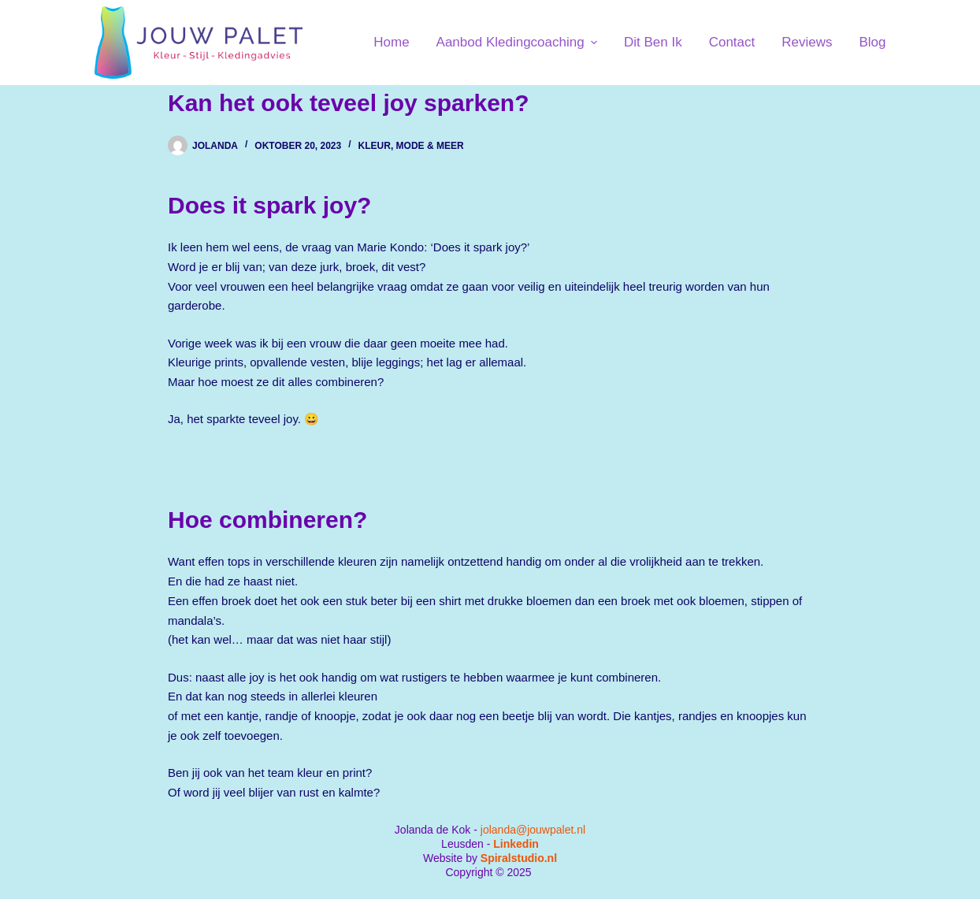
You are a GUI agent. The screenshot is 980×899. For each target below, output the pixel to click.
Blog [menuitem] (872, 42)
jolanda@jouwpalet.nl (533, 829)
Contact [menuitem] (732, 42)
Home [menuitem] (391, 42)
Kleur (374, 145)
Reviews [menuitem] (806, 42)
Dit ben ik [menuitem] (653, 42)
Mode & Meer (430, 145)
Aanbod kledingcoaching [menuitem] (519, 42)
